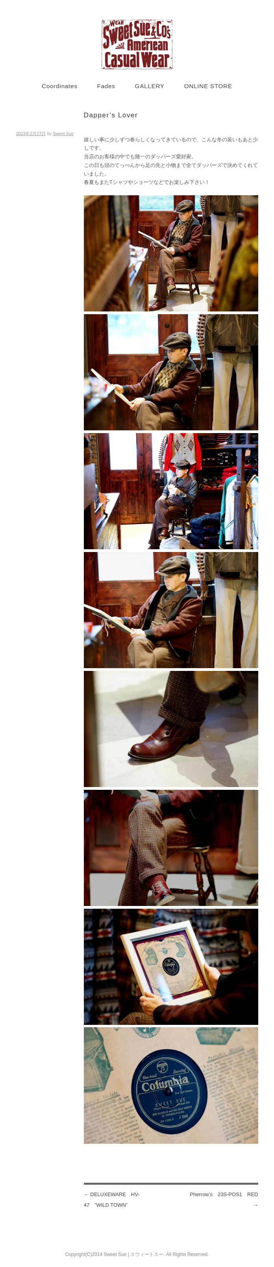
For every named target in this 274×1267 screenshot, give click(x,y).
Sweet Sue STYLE (137, 44)
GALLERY (150, 86)
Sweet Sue (63, 133)
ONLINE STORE (208, 86)
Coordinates (59, 86)
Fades (106, 86)
